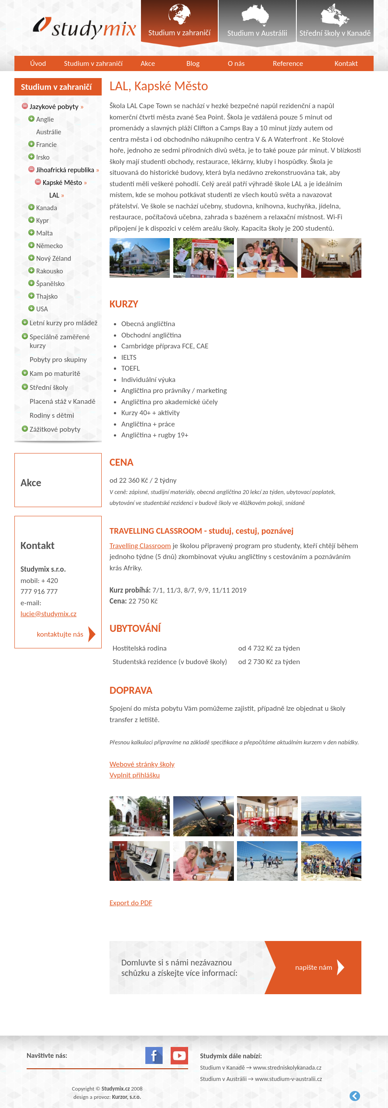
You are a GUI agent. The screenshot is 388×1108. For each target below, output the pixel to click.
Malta (44, 233)
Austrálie (48, 132)
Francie (46, 144)
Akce (148, 63)
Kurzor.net (355, 1096)
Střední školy (49, 387)
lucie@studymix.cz (48, 613)
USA (42, 309)
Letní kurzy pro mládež (63, 322)
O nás (236, 63)
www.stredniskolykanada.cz (287, 1067)
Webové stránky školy (142, 764)
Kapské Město (62, 182)
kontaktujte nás (60, 634)
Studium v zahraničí (93, 63)
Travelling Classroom (140, 545)
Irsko (43, 157)
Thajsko (47, 296)
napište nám (313, 967)
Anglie (45, 119)
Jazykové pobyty (54, 106)
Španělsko (50, 284)
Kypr (42, 220)
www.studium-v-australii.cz (288, 1079)
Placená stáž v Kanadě (63, 401)
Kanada (46, 208)
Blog (192, 63)
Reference (288, 63)
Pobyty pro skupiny (58, 359)
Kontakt (346, 63)
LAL (54, 195)
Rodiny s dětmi (52, 415)
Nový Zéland (53, 258)
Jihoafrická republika (65, 170)
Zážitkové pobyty (55, 429)
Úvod (38, 63)
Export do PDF (131, 902)
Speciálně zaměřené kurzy (60, 341)
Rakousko (49, 271)
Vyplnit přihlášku (135, 775)
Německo (49, 246)
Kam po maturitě (55, 373)
